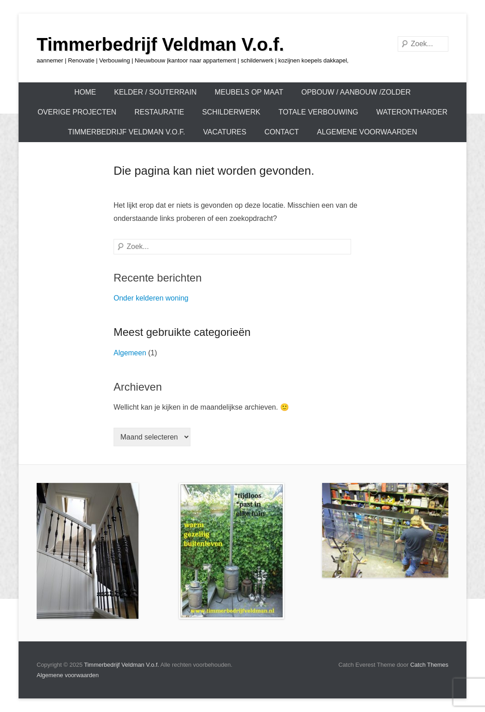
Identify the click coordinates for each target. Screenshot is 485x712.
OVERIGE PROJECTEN (77, 112)
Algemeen (130, 353)
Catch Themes (429, 664)
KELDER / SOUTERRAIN (155, 92)
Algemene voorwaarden (367, 132)
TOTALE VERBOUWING (318, 112)
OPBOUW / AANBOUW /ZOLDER (356, 92)
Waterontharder (411, 112)
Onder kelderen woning (151, 298)
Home (85, 92)
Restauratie (159, 112)
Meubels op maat (249, 92)
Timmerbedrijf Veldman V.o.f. (160, 44)
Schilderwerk (231, 112)
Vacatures (224, 132)
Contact (281, 132)
